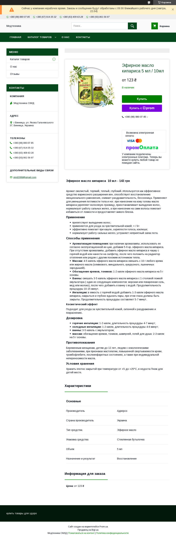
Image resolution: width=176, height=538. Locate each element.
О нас (66, 37)
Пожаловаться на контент (81, 533)
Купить (142, 98)
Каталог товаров (40, 37)
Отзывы (14, 74)
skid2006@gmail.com (24, 177)
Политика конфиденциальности (112, 533)
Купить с (141, 108)
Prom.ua (103, 526)
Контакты (83, 37)
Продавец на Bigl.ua (88, 530)
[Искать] (132, 26)
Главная (15, 37)
